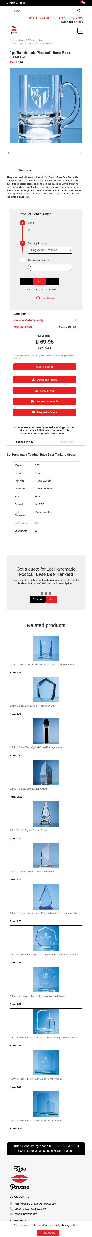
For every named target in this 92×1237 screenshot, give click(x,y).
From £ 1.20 (15, 755)
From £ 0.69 (15, 1004)
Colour (31, 223)
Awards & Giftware (26, 40)
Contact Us (12, 3)
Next (52, 599)
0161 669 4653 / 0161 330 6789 (56, 18)
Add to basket (45, 366)
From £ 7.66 (15, 963)
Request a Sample (44, 401)
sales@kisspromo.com (72, 22)
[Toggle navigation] (80, 31)
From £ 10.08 (16, 797)
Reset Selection (46, 298)
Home (12, 40)
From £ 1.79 (15, 714)
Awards (42, 40)
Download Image (44, 379)
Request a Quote (44, 412)
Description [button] (25, 170)
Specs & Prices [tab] (24, 441)
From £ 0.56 (15, 921)
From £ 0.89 (15, 672)
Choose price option (38, 243)
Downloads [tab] (67, 441)
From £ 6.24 (15, 1087)
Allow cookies (48, 1233)
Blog (22, 3)
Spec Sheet (44, 390)
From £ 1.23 (15, 1045)
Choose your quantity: (38, 260)
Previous (37, 599)
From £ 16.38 (16, 1128)
